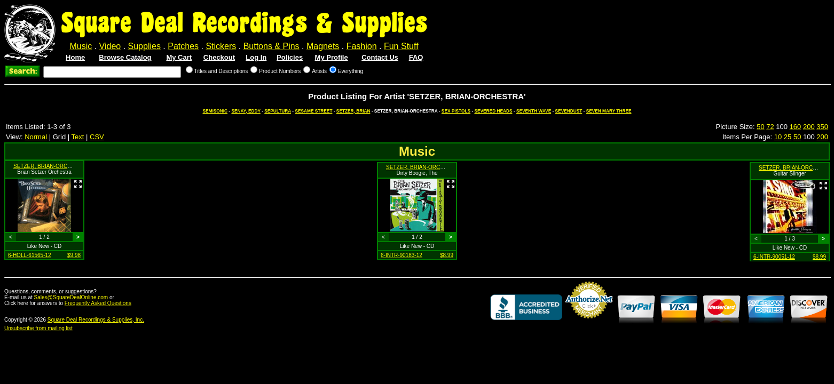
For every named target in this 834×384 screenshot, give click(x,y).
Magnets (322, 46)
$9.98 (74, 255)
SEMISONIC (215, 111)
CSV (97, 137)
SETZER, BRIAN (353, 111)
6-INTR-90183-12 (401, 255)
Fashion (362, 46)
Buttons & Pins (271, 46)
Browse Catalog (125, 57)
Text (78, 137)
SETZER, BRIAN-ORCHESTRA (51, 166)
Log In (256, 57)
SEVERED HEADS (493, 111)
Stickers (221, 46)
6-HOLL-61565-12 (29, 255)
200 (809, 127)
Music (80, 46)
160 (795, 127)
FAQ (416, 57)
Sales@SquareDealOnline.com (71, 297)
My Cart (179, 57)
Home (75, 57)
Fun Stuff (401, 46)
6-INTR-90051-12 (774, 257)
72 (770, 127)
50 (760, 127)
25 (787, 137)
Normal (36, 137)
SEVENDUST (569, 111)
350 (822, 127)
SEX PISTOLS (456, 111)
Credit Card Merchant (589, 322)
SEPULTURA (277, 111)
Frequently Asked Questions (98, 303)
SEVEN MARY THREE (609, 111)
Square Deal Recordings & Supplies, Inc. (96, 320)
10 (778, 137)
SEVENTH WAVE (533, 111)
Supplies (144, 46)
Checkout (219, 57)
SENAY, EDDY (245, 111)
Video (110, 46)
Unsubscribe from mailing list (38, 328)
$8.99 (446, 255)
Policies (290, 57)
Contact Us (379, 57)
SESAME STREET (313, 111)
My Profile (331, 57)
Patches (183, 46)
